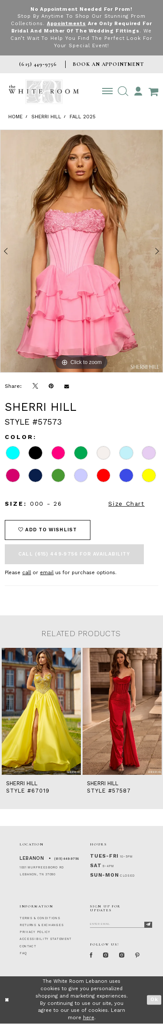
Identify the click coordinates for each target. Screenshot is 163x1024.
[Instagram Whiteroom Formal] (107, 956)
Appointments (66, 23)
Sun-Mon (104, 875)
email (46, 572)
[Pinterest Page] (141, 956)
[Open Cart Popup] (153, 91)
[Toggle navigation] (107, 91)
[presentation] (41, 711)
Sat (95, 865)
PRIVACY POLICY (35, 932)
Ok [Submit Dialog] (154, 1000)
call (26, 572)
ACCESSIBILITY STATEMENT (46, 939)
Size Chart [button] (126, 503)
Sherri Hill (46, 117)
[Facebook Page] (92, 956)
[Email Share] (67, 386)
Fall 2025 (83, 117)
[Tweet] (35, 386)
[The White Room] (43, 91)
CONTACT (28, 946)
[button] (122, 91)
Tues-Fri (104, 856)
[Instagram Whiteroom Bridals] (124, 956)
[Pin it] (51, 386)
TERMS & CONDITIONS (40, 918)
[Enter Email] (121, 923)
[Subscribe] (148, 925)
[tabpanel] (81, 251)
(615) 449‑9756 (66, 859)
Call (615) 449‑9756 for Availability (74, 554)
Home (15, 117)
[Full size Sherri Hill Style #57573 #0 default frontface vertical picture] (81, 251)
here (88, 1018)
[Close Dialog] (7, 1000)
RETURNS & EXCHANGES (41, 925)
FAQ (23, 953)
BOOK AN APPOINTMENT (108, 64)
